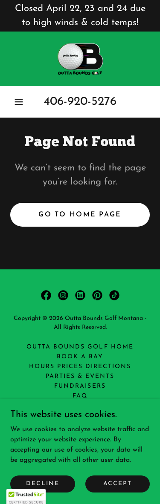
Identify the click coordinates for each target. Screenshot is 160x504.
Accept (117, 484)
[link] (80, 59)
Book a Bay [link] (80, 357)
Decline (42, 484)
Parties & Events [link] (80, 376)
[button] (18, 101)
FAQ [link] (80, 396)
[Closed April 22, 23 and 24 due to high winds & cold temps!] (80, 16)
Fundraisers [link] (79, 386)
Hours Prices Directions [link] (80, 366)
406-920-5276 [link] (80, 102)
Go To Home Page (79, 214)
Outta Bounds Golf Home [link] (79, 347)
